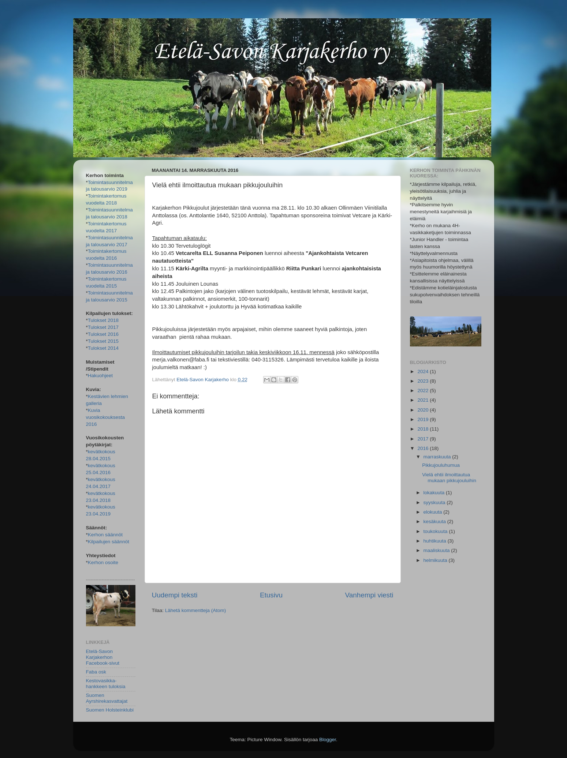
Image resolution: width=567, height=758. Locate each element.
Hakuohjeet (100, 375)
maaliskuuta (437, 550)
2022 (423, 390)
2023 (423, 381)
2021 (423, 400)
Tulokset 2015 (103, 341)
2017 (423, 439)
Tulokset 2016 (103, 334)
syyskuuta (435, 502)
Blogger (327, 739)
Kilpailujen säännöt (108, 541)
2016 (423, 448)
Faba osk (96, 672)
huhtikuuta (436, 541)
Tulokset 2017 (103, 327)
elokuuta (434, 512)
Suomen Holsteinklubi (110, 710)
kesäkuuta (435, 521)
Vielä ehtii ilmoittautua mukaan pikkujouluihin (449, 477)
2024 (423, 371)
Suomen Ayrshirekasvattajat (107, 698)
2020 (423, 410)
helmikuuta (436, 560)
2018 (423, 429)
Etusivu (271, 595)
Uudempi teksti (175, 595)
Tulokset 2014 (103, 348)
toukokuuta (436, 531)
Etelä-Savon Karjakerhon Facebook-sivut (103, 657)
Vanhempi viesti (369, 595)
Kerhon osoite (103, 562)
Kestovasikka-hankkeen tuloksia (106, 683)
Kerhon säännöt (105, 534)
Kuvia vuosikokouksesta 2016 (105, 417)
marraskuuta (438, 456)
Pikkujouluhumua (441, 465)
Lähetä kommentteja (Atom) (195, 610)
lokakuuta (435, 492)
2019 (423, 419)
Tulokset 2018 (103, 320)
